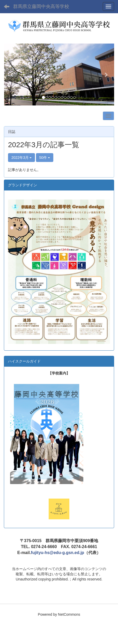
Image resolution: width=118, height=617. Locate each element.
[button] (12, 75)
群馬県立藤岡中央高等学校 (41, 6)
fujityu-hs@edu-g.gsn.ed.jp (57, 552)
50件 (44, 157)
